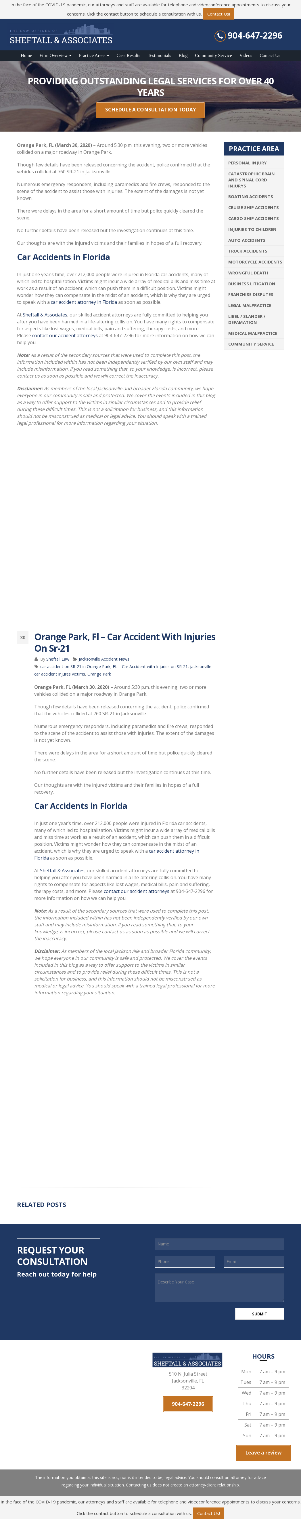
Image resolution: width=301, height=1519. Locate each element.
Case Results (128, 55)
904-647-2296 (255, 35)
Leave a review (263, 1453)
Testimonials (159, 55)
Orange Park (99, 674)
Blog (183, 55)
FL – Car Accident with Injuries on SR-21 (150, 666)
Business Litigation (251, 284)
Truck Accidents (247, 251)
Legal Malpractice (249, 305)
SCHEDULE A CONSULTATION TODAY (150, 109)
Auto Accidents (247, 240)
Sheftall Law (57, 659)
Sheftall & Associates (45, 315)
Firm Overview (53, 55)
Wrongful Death (248, 273)
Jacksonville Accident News (104, 659)
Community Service (213, 55)
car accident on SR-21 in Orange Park (75, 666)
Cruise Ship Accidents (253, 207)
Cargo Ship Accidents (253, 218)
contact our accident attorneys (65, 335)
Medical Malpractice (252, 333)
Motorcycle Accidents (255, 262)
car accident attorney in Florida (84, 302)
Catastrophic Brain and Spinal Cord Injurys (251, 180)
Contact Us (270, 55)
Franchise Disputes (250, 294)
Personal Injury (247, 163)
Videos (245, 55)
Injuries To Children (252, 229)
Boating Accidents (250, 196)
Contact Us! (218, 14)
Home (26, 55)
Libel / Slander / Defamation (246, 319)
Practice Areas (92, 55)
